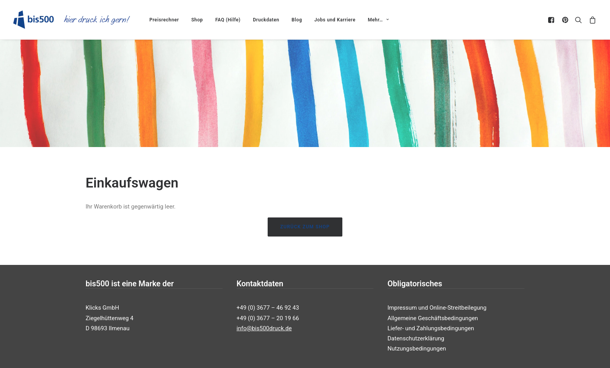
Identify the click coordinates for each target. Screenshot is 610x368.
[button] (552, 19)
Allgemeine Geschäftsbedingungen (432, 308)
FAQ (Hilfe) (227, 20)
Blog (297, 20)
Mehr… (378, 20)
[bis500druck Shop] (71, 20)
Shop (197, 20)
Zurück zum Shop (305, 217)
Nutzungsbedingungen (416, 338)
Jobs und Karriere (335, 20)
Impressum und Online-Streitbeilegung (437, 297)
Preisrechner (164, 20)
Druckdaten (266, 20)
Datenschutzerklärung (415, 328)
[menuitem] (164, 19)
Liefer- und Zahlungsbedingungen (430, 318)
